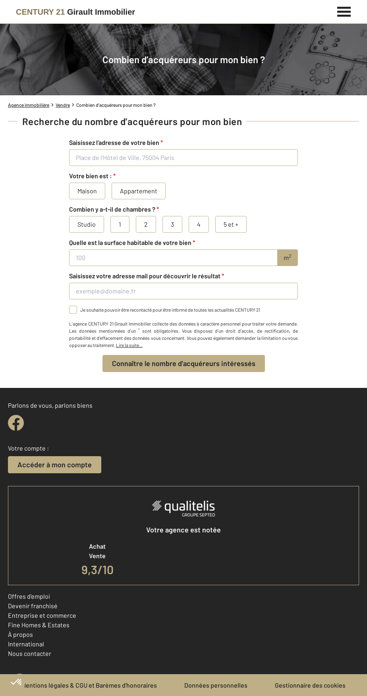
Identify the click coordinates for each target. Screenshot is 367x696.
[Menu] (344, 11)
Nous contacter (29, 653)
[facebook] (16, 423)
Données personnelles (215, 685)
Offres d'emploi (29, 596)
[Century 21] (75, 12)
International (26, 644)
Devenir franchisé (33, 605)
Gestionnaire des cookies (310, 685)
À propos (20, 634)
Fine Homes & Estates (39, 625)
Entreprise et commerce (42, 615)
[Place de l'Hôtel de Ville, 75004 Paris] (183, 157)
